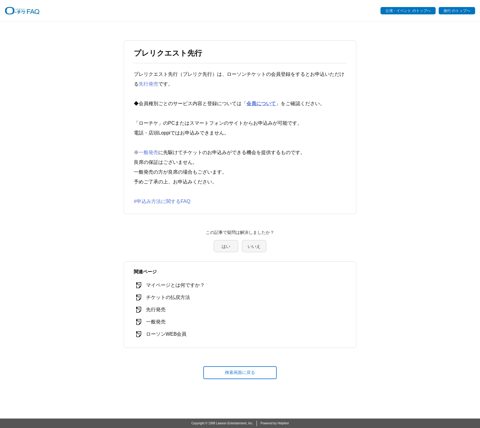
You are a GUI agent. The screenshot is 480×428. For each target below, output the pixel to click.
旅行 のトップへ (457, 11)
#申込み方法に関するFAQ (162, 201)
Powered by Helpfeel (275, 423)
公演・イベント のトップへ (407, 11)
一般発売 (148, 152)
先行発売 (148, 84)
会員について (261, 103)
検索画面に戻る (240, 372)
